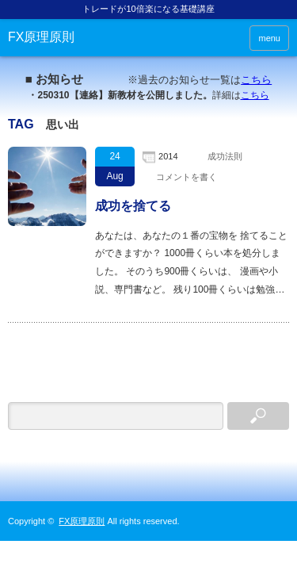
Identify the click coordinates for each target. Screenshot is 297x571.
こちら (256, 80)
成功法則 (225, 156)
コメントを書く (186, 177)
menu (269, 38)
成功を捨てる (133, 206)
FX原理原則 (41, 37)
